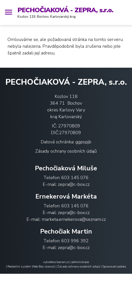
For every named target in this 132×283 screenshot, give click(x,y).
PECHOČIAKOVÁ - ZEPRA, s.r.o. (65, 9)
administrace (80, 262)
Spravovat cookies (114, 267)
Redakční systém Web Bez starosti (31, 267)
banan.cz (63, 262)
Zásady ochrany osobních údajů (66, 151)
